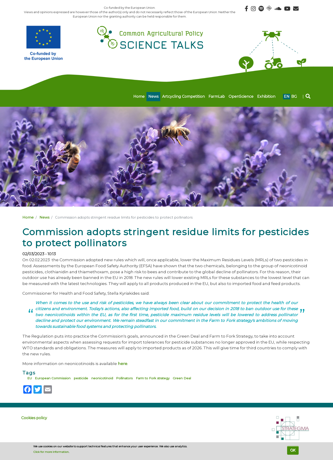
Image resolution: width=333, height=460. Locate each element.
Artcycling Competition (183, 96)
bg (294, 96)
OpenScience (241, 96)
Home (139, 96)
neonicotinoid (102, 378)
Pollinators (124, 378)
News (153, 96)
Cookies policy (34, 418)
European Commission (53, 378)
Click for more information (51, 452)
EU (29, 378)
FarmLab (216, 96)
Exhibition (266, 96)
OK (292, 450)
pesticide (81, 378)
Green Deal (182, 378)
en (286, 96)
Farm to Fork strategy (152, 378)
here (122, 363)
